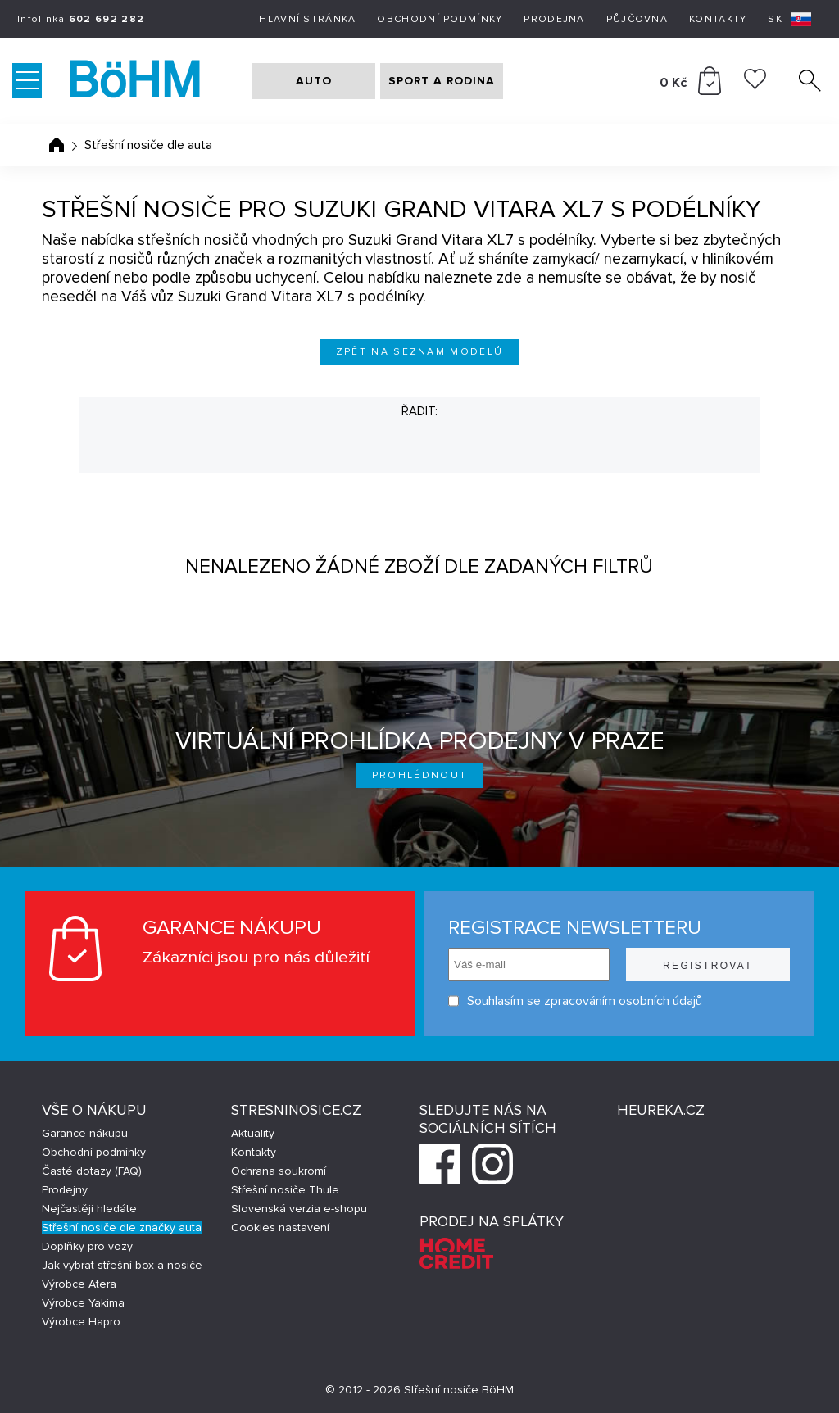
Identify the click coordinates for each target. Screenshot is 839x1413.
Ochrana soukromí (278, 1171)
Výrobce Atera (79, 1284)
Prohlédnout (420, 775)
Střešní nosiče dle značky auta (122, 1227)
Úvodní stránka (56, 145)
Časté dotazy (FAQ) (92, 1171)
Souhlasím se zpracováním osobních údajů (575, 1001)
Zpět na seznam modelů (420, 352)
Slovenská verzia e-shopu (299, 1209)
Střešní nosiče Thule (285, 1190)
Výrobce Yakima (83, 1303)
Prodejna (554, 19)
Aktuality (252, 1133)
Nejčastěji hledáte (89, 1209)
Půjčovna (637, 19)
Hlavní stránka (307, 19)
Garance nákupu (85, 1133)
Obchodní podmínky (439, 19)
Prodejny (65, 1190)
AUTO (314, 81)
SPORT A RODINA (441, 81)
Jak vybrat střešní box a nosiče (122, 1265)
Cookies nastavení (280, 1227)
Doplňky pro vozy (87, 1246)
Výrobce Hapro (81, 1322)
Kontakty (717, 19)
